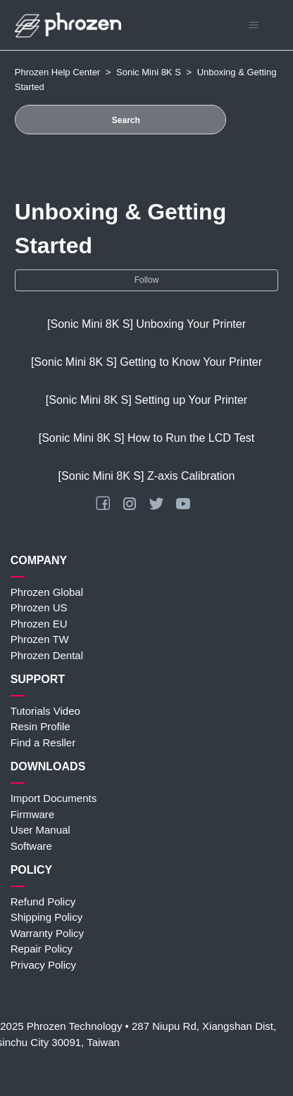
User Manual (40, 830)
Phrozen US (39, 607)
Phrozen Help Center (57, 72)
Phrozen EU (39, 624)
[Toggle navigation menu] (253, 25)
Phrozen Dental (47, 655)
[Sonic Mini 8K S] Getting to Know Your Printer (146, 362)
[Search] (120, 120)
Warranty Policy (47, 933)
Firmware (33, 814)
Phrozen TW (40, 639)
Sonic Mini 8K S (148, 72)
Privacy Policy (43, 965)
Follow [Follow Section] (147, 280)
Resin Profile (40, 726)
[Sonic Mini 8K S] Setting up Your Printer (146, 400)
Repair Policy (42, 949)
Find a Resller (43, 742)
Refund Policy (43, 901)
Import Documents (54, 798)
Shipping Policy (47, 917)
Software (31, 846)
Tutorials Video (45, 711)
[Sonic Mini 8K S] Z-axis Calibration (146, 476)
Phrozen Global (47, 592)
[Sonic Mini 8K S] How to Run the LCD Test (147, 438)
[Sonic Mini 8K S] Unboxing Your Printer (146, 324)
